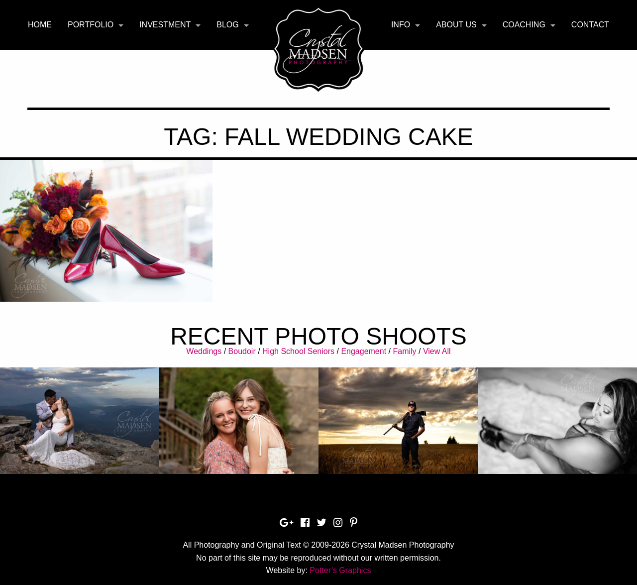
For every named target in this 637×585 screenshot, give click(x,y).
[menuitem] (40, 25)
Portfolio (90, 24)
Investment (165, 24)
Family (404, 351)
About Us (456, 24)
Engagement (363, 351)
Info (400, 24)
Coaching (524, 24)
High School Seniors (298, 351)
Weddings (203, 351)
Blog (227, 24)
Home (40, 24)
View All (437, 351)
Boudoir (242, 351)
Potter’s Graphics (340, 570)
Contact (590, 24)
